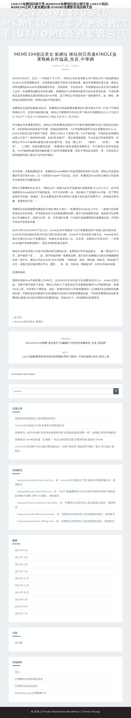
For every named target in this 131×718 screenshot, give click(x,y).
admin (75, 65)
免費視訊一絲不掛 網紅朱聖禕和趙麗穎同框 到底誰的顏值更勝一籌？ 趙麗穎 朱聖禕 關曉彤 (65, 432)
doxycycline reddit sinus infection (35, 480)
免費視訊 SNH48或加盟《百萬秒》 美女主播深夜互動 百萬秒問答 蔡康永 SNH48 (59, 439)
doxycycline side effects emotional (35, 514)
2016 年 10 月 (22, 592)
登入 (17, 672)
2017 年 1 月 (21, 571)
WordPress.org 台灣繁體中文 (31, 693)
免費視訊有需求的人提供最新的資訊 (35, 418)
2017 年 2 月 (21, 564)
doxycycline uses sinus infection (34, 491)
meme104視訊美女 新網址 (28, 321)
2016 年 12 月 (22, 578)
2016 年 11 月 (22, 585)
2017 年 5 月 (21, 550)
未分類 (18, 317)
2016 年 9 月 (21, 599)
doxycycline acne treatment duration (37, 502)
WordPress (73, 711)
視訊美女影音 (101, 187)
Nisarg (96, 711)
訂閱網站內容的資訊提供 (29, 679)
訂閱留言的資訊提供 (26, 686)
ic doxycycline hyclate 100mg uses (35, 521)
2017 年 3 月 (21, 557)
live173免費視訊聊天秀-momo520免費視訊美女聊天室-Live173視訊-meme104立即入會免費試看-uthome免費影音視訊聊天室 (60, 5)
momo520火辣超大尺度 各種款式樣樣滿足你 (39, 425)
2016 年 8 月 (21, 606)
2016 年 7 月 (21, 613)
